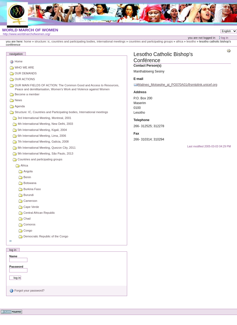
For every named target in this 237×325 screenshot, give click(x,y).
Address (140, 92)
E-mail (138, 79)
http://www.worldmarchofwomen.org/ (26, 34)
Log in (224, 37)
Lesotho (191, 41)
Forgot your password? (26, 290)
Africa (179, 41)
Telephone (141, 120)
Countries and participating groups (151, 41)
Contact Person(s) (147, 65)
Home (27, 41)
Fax (136, 133)
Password (16, 266)
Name (13, 256)
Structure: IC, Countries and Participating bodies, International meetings (80, 41)
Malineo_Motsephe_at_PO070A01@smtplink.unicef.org (177, 85)
